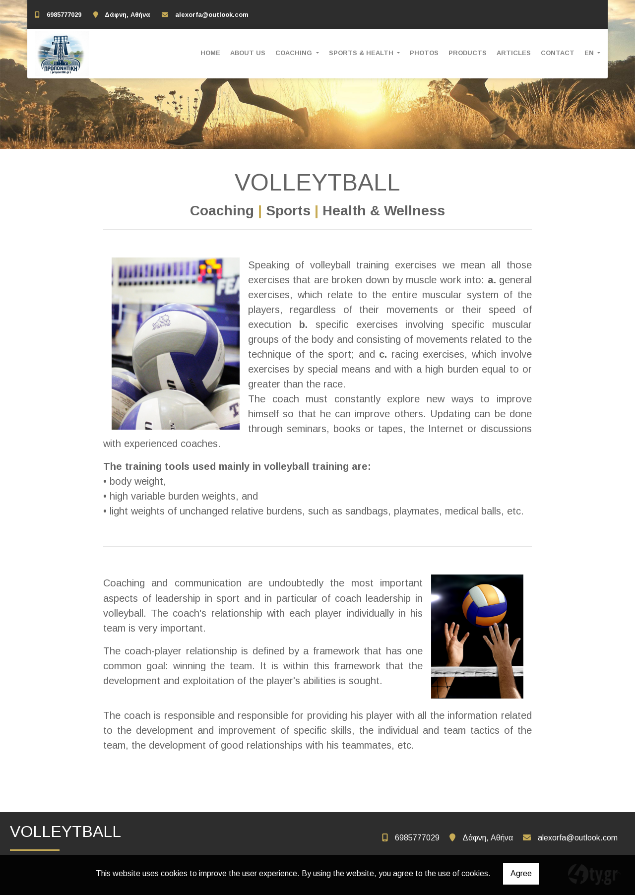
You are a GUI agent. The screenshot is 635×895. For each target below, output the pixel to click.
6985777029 (64, 14)
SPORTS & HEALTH (362, 53)
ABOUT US (247, 53)
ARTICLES (514, 53)
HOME (210, 53)
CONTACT (557, 53)
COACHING (294, 53)
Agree (521, 873)
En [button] (590, 53)
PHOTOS (424, 53)
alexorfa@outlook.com (212, 14)
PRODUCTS (467, 53)
